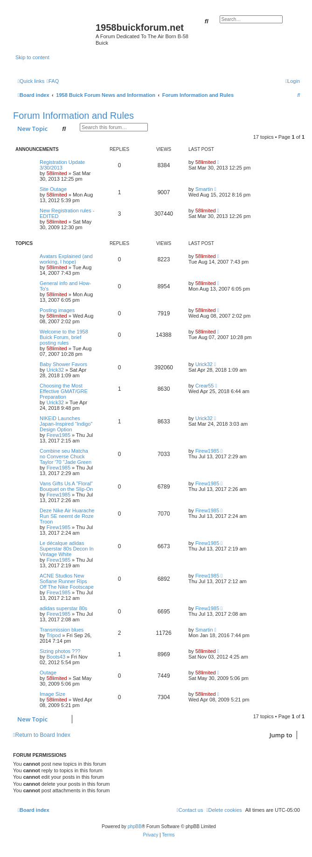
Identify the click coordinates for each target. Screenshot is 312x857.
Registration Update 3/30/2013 (62, 164)
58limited (57, 173)
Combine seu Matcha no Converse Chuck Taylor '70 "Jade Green (65, 456)
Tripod (53, 635)
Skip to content (32, 57)
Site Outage (53, 189)
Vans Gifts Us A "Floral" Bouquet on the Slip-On (66, 486)
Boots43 (56, 657)
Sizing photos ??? (60, 651)
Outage (48, 672)
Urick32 (55, 370)
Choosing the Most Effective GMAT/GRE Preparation (64, 391)
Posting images (57, 310)
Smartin (204, 189)
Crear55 (204, 385)
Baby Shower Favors (63, 364)
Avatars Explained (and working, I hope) (66, 259)
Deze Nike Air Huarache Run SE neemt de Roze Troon (67, 516)
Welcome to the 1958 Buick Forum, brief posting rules (64, 337)
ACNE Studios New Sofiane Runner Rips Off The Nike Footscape (67, 581)
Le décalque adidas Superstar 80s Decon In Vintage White (67, 548)
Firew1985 (58, 435)
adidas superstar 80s (63, 608)
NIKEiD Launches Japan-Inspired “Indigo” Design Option (66, 423)
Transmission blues (61, 630)
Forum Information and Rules (73, 115)
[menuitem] (53, 81)
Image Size (52, 694)
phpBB (135, 826)
